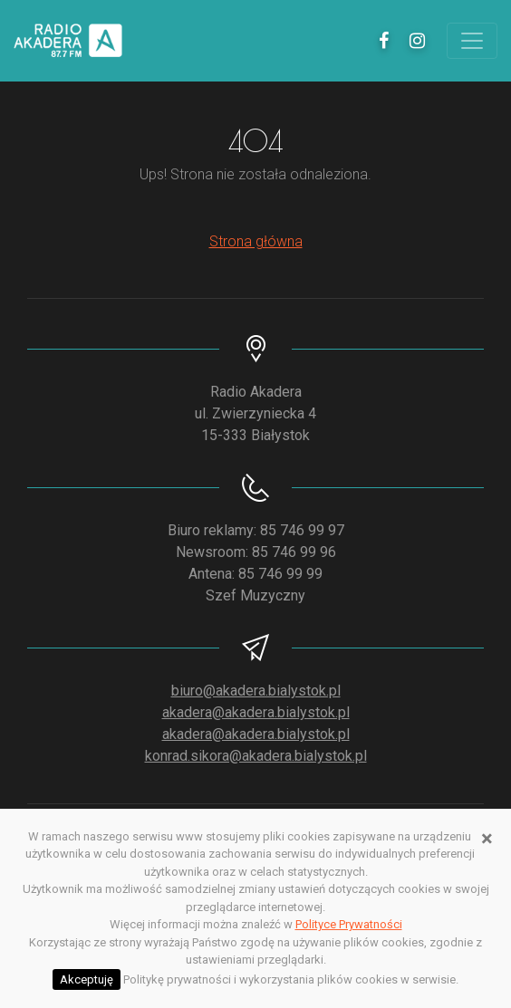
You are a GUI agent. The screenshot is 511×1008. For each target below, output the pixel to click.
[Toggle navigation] (472, 41)
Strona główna (256, 241)
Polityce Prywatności (348, 924)
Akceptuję (86, 979)
